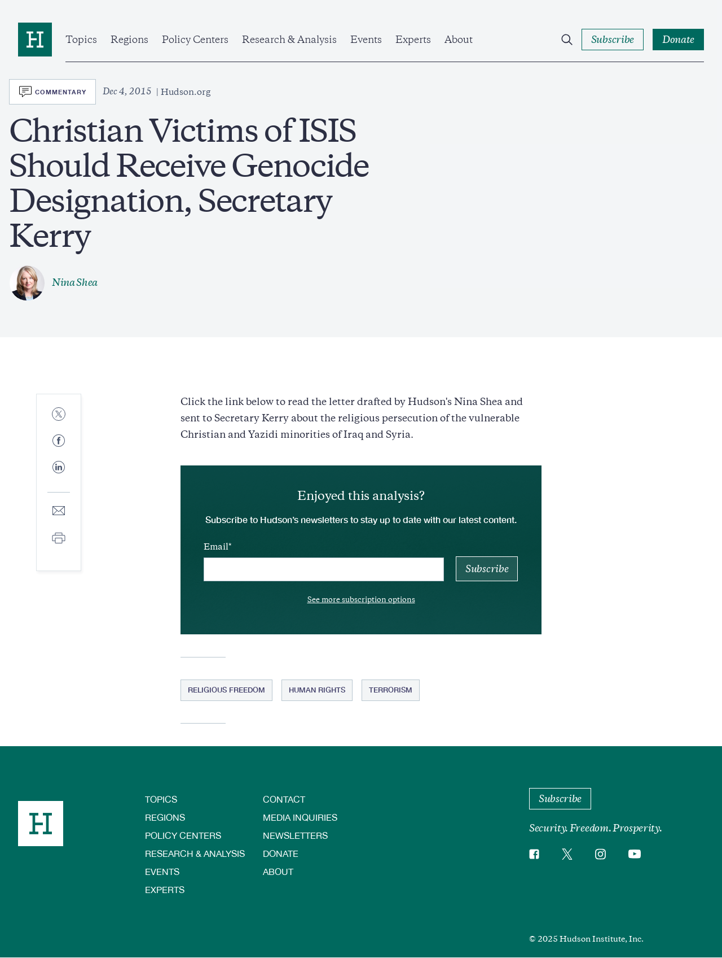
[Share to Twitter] (58, 415)
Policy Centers (195, 39)
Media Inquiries (300, 817)
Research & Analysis (289, 39)
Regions (129, 39)
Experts (413, 39)
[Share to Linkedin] (58, 476)
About (458, 39)
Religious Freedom (226, 689)
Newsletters (295, 835)
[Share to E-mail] (58, 511)
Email (216, 547)
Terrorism (390, 689)
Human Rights (317, 689)
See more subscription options (361, 599)
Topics (81, 39)
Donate (280, 853)
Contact (284, 799)
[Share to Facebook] (58, 441)
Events (366, 39)
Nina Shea (75, 282)
